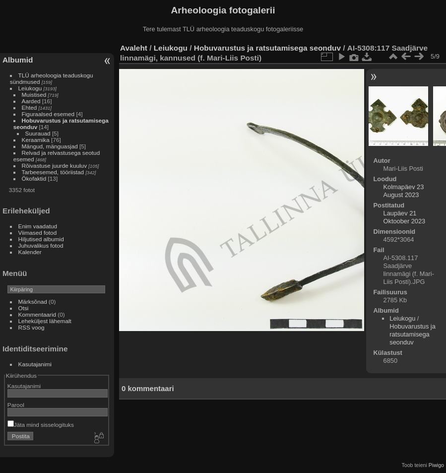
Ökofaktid (34, 178)
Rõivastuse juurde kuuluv (54, 165)
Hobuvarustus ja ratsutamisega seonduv (267, 48)
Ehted (29, 107)
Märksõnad (32, 301)
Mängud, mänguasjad (50, 146)
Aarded (31, 101)
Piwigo (436, 465)
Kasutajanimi (35, 364)
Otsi (23, 308)
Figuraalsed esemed (48, 114)
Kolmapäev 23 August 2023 (403, 191)
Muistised (34, 94)
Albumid (17, 60)
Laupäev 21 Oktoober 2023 (404, 217)
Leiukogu (30, 88)
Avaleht (133, 48)
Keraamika (36, 139)
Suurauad (38, 133)
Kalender (30, 252)
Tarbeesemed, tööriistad (53, 172)
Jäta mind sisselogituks (40, 424)
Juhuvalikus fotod (41, 245)
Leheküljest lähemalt (44, 321)
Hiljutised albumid (41, 239)
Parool (15, 405)
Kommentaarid (37, 314)
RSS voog (31, 327)
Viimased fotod (37, 232)
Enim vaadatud (38, 226)
